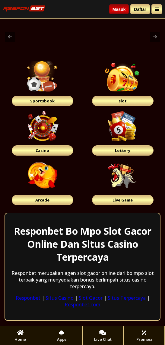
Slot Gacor (91, 298)
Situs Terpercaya (127, 298)
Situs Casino (60, 298)
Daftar (140, 9)
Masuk (119, 9)
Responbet (28, 298)
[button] (10, 37)
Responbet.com (82, 304)
